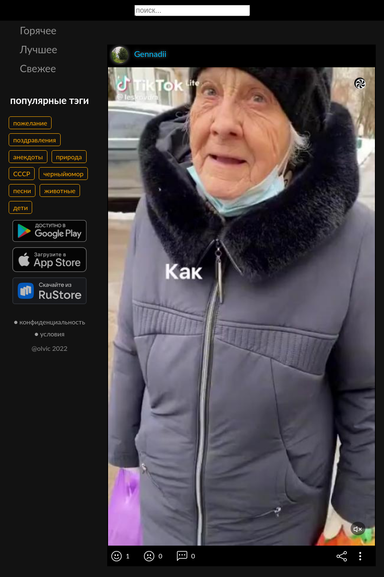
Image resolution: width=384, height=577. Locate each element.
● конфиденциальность (49, 322)
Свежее (38, 68)
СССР (21, 173)
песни (22, 190)
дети (20, 207)
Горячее (38, 30)
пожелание (30, 123)
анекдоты (28, 157)
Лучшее (38, 49)
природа (69, 157)
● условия (50, 334)
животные (59, 190)
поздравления (34, 140)
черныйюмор (63, 173)
